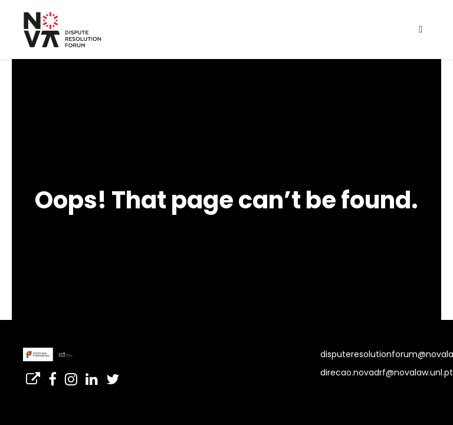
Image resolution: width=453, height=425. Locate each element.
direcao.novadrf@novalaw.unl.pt (386, 372)
